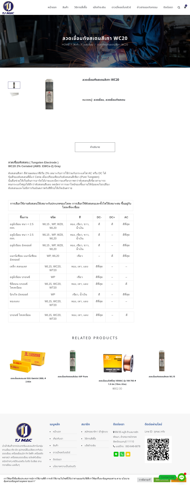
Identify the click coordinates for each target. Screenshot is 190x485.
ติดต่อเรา (57, 459)
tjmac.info (159, 431)
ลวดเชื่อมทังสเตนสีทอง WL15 (162, 376)
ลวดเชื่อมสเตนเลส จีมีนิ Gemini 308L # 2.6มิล (28, 380)
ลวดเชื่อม (88, 44)
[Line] (182, 477)
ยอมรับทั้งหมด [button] (162, 480)
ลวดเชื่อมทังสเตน (115, 100)
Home (65, 44)
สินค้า (76, 44)
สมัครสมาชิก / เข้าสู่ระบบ (96, 431)
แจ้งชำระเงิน (90, 445)
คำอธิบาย (95, 147)
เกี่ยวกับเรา (58, 438)
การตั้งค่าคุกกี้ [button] (144, 480)
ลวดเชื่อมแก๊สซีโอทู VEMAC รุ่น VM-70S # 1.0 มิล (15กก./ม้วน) (117, 382)
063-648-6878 (132, 446)
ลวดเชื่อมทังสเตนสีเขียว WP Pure (73, 376)
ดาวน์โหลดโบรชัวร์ (61, 452)
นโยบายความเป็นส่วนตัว (64, 466)
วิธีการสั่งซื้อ (90, 438)
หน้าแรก (57, 431)
